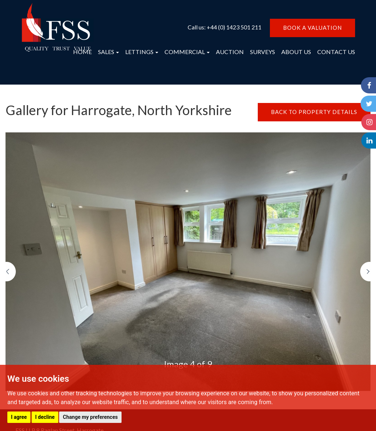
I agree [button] (19, 417)
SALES (108, 51)
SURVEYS (262, 51)
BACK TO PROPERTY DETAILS (314, 111)
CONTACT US (336, 51)
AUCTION (230, 51)
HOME (82, 51)
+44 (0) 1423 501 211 (234, 27)
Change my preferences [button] (90, 417)
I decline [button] (45, 417)
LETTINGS (141, 51)
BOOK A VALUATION (312, 27)
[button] (11, 326)
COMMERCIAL (187, 51)
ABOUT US (296, 51)
